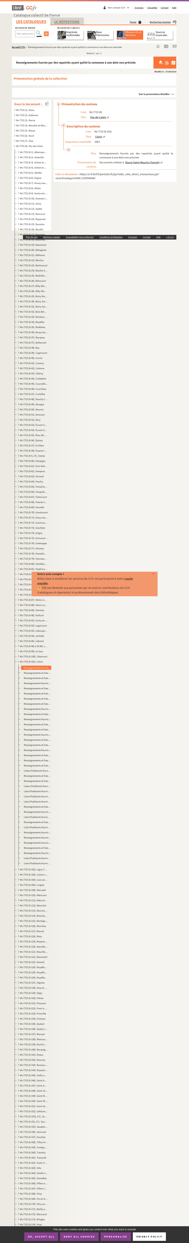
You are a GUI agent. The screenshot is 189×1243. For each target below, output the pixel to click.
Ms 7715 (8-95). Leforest (32, 641)
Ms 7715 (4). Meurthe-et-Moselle (31, 125)
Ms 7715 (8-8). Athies (30, 188)
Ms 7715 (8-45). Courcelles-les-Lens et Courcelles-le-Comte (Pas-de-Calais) (34, 383)
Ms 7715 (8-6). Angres (30, 177)
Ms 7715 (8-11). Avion (30, 203)
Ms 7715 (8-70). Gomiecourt (34, 512)
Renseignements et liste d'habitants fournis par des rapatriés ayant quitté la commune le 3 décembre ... (37, 765)
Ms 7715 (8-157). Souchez (32, 1137)
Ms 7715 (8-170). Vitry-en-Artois (34, 1203)
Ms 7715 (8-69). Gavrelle (32, 507)
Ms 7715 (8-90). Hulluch (32, 615)
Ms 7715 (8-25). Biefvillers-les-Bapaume (34, 275)
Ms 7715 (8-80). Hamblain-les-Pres (34, 563)
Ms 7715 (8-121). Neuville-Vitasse (34, 951)
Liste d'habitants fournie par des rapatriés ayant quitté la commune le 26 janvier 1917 (37, 801)
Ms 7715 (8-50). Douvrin (32, 409)
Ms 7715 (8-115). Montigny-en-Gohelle (34, 920)
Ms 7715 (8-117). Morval (32, 931)
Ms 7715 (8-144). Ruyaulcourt (34, 1070)
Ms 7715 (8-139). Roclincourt (34, 1044)
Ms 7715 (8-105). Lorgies (32, 884)
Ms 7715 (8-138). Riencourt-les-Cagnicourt (34, 1039)
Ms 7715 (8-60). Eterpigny (33, 460)
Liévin (98, 136)
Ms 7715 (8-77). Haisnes (32, 548)
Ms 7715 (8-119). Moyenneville (34, 941)
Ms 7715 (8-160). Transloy (33, 1152)
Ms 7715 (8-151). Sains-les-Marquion (34, 1106)
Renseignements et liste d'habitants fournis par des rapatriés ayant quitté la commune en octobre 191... (37, 672)
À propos (138, 7)
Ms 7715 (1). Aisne (25, 110)
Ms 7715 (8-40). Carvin (31, 358)
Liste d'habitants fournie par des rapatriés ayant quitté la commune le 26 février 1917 (37, 827)
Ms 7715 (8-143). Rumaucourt (34, 1065)
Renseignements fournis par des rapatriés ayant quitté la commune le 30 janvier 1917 (37, 811)
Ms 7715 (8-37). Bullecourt (33, 342)
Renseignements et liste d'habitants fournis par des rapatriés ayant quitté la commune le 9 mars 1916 (37, 693)
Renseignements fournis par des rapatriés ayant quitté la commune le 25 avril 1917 (37, 842)
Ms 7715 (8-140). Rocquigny (34, 1049)
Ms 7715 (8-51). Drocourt (32, 414)
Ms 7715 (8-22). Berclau (32, 260)
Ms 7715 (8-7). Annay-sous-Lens (34, 183)
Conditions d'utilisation (111, 237)
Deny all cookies (79, 1236)
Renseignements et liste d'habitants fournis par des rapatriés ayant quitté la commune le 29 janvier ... (37, 806)
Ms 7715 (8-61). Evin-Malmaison (34, 466)
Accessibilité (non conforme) (80, 237)
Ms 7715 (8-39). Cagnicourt (33, 352)
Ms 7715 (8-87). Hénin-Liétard (34, 599)
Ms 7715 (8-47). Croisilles (32, 394)
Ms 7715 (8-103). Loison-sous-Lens (34, 874)
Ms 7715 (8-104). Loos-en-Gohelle (34, 879)
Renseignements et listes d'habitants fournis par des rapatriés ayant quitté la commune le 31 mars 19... (37, 714)
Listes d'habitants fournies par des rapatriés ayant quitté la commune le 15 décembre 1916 (37, 786)
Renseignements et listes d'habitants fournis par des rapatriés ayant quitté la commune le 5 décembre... (37, 775)
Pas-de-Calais (98, 117)
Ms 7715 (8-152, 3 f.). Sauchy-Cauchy (34, 1121)
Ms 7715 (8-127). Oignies (32, 982)
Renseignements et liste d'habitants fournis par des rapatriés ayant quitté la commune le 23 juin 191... (37, 744)
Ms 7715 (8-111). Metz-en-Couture (34, 900)
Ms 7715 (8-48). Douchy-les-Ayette (34, 399)
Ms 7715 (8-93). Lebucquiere (34, 630)
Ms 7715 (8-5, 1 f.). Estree (32, 455)
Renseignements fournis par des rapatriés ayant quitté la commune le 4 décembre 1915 (37, 683)
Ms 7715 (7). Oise (24, 140)
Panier (135, 22)
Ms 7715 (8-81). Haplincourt (34, 569)
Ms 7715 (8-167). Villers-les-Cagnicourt (34, 1188)
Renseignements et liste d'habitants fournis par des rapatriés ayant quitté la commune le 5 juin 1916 (37, 729)
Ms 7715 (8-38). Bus (29, 347)
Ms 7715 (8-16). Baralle (31, 229)
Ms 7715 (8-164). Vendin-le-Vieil (34, 1173)
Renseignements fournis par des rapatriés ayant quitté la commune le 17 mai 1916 (37, 719)
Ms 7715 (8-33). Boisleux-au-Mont (34, 316)
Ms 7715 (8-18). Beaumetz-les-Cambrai (34, 239)
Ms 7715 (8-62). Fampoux (32, 471)
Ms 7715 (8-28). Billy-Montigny (34, 291)
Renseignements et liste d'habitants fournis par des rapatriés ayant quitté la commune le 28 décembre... (37, 678)
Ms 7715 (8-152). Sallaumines (34, 1111)
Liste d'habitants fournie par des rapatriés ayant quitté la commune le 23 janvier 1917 (37, 796)
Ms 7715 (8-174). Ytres (31, 1224)
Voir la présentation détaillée (154, 94)
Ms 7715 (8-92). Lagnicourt (33, 625)
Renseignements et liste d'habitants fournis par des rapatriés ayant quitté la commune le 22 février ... (37, 688)
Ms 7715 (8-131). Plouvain (33, 1003)
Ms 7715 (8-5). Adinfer (31, 172)
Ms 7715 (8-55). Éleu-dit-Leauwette (34, 435)
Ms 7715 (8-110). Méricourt (33, 895)
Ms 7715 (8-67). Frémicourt (33, 496)
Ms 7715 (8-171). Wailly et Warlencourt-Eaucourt (34, 1209)
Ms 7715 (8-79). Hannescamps (34, 558)
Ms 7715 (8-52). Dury (30, 419)
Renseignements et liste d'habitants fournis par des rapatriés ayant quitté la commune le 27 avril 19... (37, 847)
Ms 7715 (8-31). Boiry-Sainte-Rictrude (34, 306)
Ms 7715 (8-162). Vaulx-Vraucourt (34, 1162)
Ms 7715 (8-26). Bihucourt (33, 280)
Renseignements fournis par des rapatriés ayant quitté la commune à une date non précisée (37, 667)
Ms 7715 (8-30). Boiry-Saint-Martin (34, 301)
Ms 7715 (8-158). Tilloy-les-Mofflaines (34, 1142)
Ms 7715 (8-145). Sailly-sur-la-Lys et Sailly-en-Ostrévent (34, 1075)
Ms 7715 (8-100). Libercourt (33, 656)
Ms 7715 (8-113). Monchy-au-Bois (34, 910)
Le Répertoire (67, 21)
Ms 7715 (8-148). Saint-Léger (34, 1090)
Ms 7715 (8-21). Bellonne (32, 255)
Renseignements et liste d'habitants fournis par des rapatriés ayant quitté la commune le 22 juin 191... (37, 739)
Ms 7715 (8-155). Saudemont (34, 1126)
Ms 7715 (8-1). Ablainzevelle (34, 152)
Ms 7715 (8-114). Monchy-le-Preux (34, 915)
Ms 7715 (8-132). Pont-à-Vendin (34, 1008)
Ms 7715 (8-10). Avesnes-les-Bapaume (34, 198)
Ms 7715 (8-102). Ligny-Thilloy (34, 869)
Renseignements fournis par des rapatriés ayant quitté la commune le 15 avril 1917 (37, 837)
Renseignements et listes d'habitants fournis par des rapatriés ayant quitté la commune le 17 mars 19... (37, 703)
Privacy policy (149, 1236)
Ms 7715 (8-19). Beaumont (33, 244)
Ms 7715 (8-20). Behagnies (33, 249)
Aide (174, 7)
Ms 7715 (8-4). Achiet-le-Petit (34, 167)
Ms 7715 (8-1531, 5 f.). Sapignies (34, 1116)
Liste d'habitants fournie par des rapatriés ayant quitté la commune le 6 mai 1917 (37, 858)
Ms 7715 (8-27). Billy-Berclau (34, 286)
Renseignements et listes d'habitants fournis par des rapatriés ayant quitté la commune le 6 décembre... (37, 781)
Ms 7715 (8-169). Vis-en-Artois (34, 1198)
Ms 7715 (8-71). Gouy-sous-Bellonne (34, 517)
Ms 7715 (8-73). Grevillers (32, 527)
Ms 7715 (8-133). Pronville (33, 1013)
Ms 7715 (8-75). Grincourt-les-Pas (34, 538)
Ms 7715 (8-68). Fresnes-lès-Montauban (34, 502)
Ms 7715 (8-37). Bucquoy (32, 337)
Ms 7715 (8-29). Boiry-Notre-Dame (34, 296)
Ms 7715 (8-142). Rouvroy (32, 1059)
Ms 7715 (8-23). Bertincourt (33, 265)
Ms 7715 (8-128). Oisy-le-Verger (34, 987)
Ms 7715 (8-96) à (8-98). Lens (34, 646)
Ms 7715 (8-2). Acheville (32, 157)
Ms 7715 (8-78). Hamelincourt (34, 553)
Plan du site (31, 237)
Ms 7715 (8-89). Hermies (32, 610)
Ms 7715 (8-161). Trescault (33, 1157)
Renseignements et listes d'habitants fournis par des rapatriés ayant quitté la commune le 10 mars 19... (37, 698)
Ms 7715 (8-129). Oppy (31, 992)
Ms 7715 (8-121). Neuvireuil (33, 956)
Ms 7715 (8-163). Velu (30, 1167)
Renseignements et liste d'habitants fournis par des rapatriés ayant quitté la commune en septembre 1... (37, 755)
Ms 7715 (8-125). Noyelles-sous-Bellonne (34, 972)
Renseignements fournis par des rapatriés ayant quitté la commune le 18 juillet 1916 (37, 750)
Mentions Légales (51, 237)
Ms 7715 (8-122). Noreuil (32, 962)
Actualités (152, 7)
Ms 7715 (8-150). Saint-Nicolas (34, 1101)
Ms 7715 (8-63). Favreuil (32, 476)
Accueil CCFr (18, 47)
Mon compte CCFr (119, 7)
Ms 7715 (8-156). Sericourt (33, 1131)
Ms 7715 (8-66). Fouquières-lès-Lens (34, 491)
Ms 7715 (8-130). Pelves (31, 998)
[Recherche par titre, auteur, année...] (25, 34)
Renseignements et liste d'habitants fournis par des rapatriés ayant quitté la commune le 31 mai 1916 (37, 724)
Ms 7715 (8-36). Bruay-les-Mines (34, 332)
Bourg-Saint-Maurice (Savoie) (142, 162)
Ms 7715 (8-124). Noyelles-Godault (34, 967)
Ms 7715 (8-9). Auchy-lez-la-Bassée (34, 193)
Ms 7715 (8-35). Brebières (32, 327)
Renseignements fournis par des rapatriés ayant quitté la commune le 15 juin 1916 (37, 734)
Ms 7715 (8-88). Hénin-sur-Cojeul (34, 605)
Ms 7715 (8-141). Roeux (31, 1054)
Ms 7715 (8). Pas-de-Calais (29, 146)
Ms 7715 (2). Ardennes (27, 115)
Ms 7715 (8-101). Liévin (31, 661)
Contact (165, 7)
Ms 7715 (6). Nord (25, 135)
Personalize (115, 1236)
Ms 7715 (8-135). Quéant (32, 1023)
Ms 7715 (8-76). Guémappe (33, 543)
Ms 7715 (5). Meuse (25, 130)
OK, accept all (41, 1236)
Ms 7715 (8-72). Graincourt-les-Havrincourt (34, 522)
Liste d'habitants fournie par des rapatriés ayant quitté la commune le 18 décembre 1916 (37, 791)
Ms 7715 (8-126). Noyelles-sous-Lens (34, 977)
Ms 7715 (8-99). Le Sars (31, 651)
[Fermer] (149, 574)
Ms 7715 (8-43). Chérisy (31, 373)
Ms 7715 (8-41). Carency (32, 363)
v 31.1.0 (170, 237)
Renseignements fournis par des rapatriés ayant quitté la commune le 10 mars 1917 (37, 832)
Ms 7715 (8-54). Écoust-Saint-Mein (34, 430)
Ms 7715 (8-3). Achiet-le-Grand (34, 162)
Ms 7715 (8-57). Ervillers (32, 445)
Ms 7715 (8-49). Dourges (32, 404)
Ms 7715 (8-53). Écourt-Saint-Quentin (34, 424)
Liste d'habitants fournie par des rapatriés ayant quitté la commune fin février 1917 (37, 817)
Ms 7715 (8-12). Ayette (31, 208)
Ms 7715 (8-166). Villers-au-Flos (34, 1183)
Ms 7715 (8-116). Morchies (33, 926)
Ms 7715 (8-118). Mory (31, 936)
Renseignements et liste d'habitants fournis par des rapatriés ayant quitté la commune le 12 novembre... (37, 760)
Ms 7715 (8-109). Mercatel (33, 890)
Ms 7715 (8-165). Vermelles (33, 1178)
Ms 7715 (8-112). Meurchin (33, 905)
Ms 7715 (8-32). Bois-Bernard (34, 311)
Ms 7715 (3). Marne (25, 120)
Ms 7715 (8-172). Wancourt (33, 1214)
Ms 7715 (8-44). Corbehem (33, 378)
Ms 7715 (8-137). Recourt (32, 1034)
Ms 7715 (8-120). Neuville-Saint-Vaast (34, 946)
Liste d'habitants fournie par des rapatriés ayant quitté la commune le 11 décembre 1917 (37, 863)
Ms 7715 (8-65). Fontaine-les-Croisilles (34, 486)
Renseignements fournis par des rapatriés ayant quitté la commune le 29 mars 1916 (37, 708)
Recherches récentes (163, 22)
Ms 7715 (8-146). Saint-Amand (34, 1080)
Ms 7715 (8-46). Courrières (33, 388)
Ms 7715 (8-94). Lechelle (32, 635)
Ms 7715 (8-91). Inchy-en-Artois (34, 620)
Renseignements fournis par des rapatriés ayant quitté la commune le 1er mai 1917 (37, 853)
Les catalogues (31, 21)
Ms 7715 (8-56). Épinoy (31, 440)
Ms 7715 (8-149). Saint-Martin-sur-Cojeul (34, 1095)
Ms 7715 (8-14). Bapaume (33, 219)
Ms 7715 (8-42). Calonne (32, 368)
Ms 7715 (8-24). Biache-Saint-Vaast (34, 270)
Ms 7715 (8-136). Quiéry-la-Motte (34, 1029)
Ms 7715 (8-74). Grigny (31, 533)
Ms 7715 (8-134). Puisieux (33, 1018)
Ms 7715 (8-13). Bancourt (32, 213)
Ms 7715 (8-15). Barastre (32, 224)
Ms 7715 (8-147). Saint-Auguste (34, 1085)
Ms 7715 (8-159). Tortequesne (34, 1147)
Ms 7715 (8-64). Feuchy (31, 481)
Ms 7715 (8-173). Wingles (32, 1219)
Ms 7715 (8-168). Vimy (31, 1193)
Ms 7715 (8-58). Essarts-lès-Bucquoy (34, 450)
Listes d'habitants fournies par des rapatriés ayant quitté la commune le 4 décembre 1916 (37, 770)
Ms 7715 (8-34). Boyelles (32, 322)
